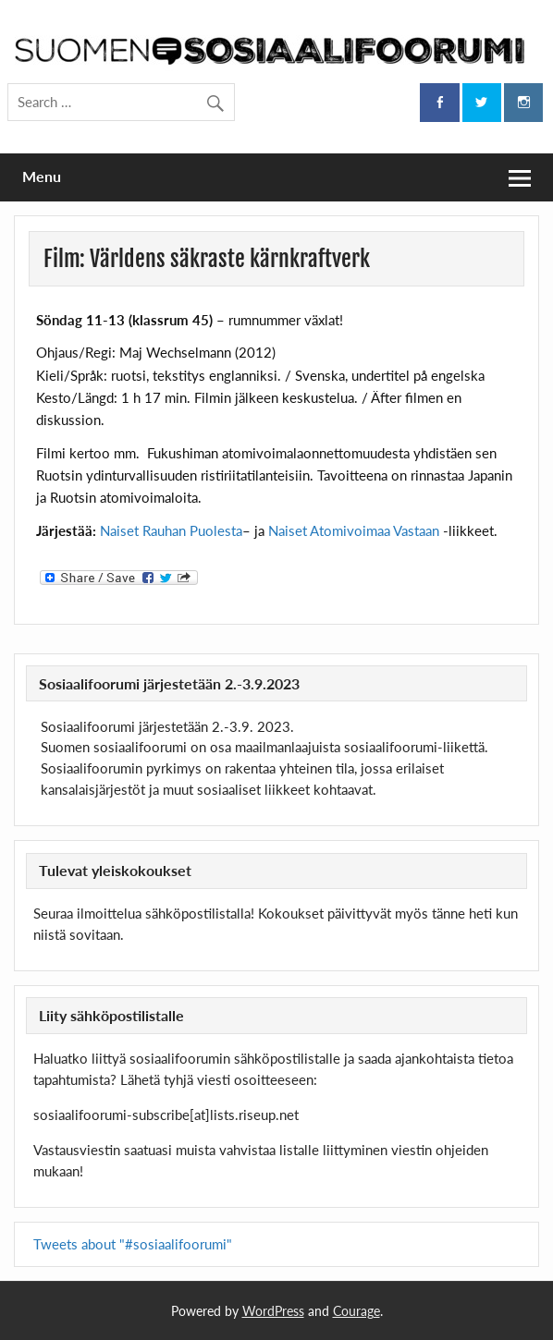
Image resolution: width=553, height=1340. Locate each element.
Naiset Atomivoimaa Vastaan (353, 530)
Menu (41, 176)
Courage (356, 1311)
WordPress (273, 1311)
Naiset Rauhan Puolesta (171, 530)
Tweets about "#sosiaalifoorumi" (132, 1244)
